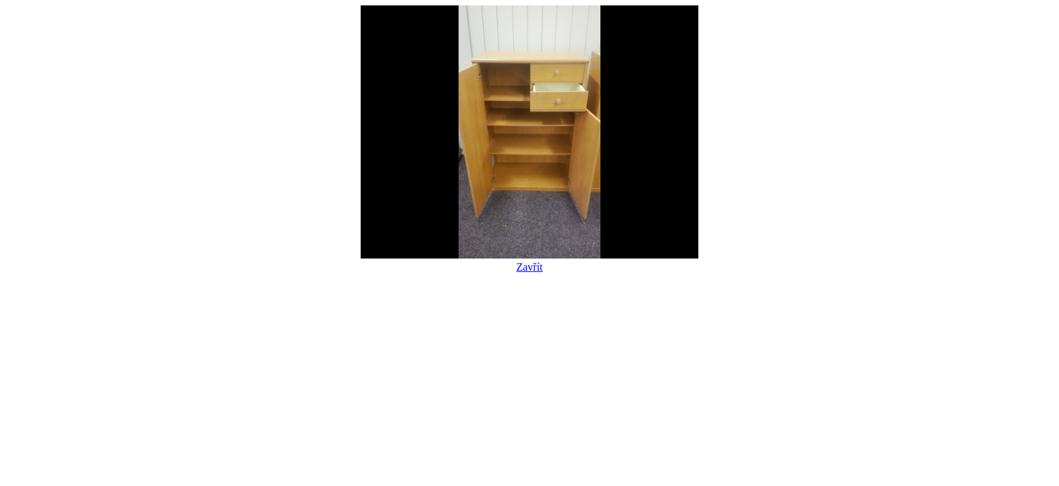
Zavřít (529, 261)
